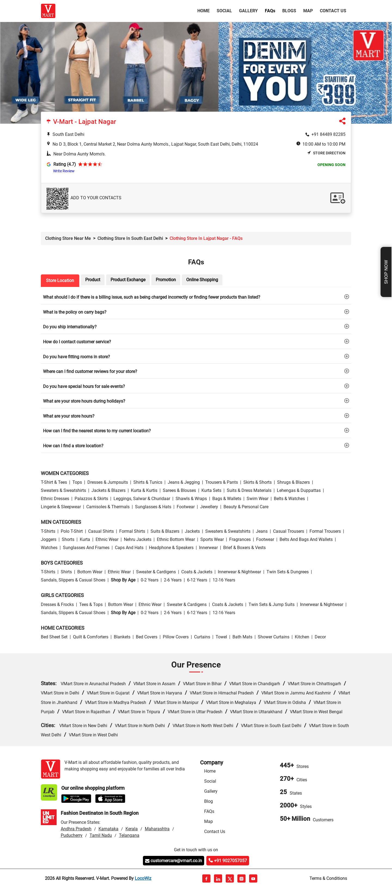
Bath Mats (242, 636)
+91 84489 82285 (328, 134)
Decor (320, 636)
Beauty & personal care (245, 506)
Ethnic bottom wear (176, 539)
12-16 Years (224, 580)
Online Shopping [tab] (202, 279)
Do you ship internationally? (70, 326)
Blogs (289, 10)
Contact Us (333, 10)
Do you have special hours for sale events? (84, 386)
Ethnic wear (107, 539)
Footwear (186, 506)
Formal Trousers (325, 531)
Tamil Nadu (101, 835)
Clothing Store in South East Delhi (130, 238)
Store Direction (326, 153)
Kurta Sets (211, 490)
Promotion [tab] (166, 279)
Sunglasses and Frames (86, 547)
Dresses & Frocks (57, 604)
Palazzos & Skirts (91, 498)
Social (224, 10)
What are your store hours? (68, 416)
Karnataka (108, 828)
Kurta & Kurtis (144, 490)
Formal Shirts (132, 531)
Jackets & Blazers (108, 490)
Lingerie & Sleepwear (61, 506)
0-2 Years (149, 580)
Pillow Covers (176, 636)
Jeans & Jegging (184, 482)
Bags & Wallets (226, 498)
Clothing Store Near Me (68, 238)
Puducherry (71, 835)
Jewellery (209, 506)
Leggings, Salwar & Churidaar (142, 498)
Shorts (68, 539)
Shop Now (386, 272)
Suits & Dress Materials (249, 490)
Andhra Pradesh (76, 828)
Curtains (202, 636)
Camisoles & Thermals (108, 506)
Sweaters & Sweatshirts (63, 490)
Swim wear (257, 498)
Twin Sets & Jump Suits (272, 604)
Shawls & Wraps (191, 498)
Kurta (85, 539)
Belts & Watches (289, 498)
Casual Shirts (101, 531)
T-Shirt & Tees (54, 482)
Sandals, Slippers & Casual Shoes (73, 580)
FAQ (270, 10)
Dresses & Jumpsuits (107, 482)
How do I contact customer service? (77, 341)
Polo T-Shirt (72, 531)
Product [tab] (92, 279)
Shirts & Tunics (147, 482)
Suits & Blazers (165, 531)
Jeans (262, 531)
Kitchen (302, 636)
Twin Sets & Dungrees (288, 571)
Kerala (131, 828)
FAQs (209, 811)
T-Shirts (48, 531)
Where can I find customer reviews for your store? (90, 371)
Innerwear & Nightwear (239, 571)
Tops (77, 482)
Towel (221, 636)
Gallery (248, 10)
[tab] (196, 296)
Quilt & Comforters (90, 636)
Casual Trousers (288, 531)
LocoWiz (143, 878)
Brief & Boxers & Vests (244, 547)
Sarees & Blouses (179, 490)
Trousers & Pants (221, 482)
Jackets (192, 531)
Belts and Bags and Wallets (306, 539)
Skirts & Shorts (257, 482)
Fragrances (240, 539)
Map (308, 10)
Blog (208, 801)
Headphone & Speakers (171, 547)
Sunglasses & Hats (153, 506)
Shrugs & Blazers (293, 482)
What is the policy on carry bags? (74, 312)
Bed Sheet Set (54, 636)
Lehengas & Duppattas (299, 490)
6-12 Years (197, 580)
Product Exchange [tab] (128, 279)
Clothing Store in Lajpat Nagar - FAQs (206, 238)
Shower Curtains (273, 636)
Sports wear (212, 539)
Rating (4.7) (64, 164)
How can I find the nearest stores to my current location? (97, 430)
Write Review (64, 171)
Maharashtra (157, 828)
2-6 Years (173, 580)
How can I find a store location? (73, 445)
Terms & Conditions (328, 878)
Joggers (48, 539)
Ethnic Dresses (55, 498)
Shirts (66, 571)
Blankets (122, 636)
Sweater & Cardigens (156, 571)
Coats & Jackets (196, 571)
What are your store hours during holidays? (84, 401)
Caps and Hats (129, 547)
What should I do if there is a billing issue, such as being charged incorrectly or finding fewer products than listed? (151, 297)
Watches (49, 547)
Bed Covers (146, 636)
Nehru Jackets (137, 539)
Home (204, 10)
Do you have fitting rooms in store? (76, 356)
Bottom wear (89, 571)
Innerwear (208, 547)
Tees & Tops (91, 604)
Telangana (129, 835)
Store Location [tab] (60, 280)
